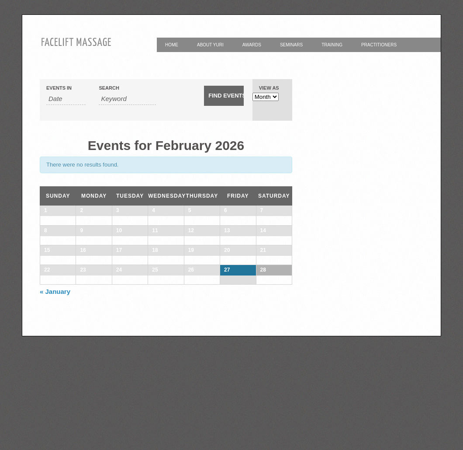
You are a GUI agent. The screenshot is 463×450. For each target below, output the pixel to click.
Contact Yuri (181, 59)
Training (331, 44)
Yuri (221, 59)
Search (109, 88)
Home (171, 44)
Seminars (291, 44)
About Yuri (210, 44)
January (55, 405)
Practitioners (379, 44)
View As (269, 88)
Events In (59, 88)
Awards (251, 44)
